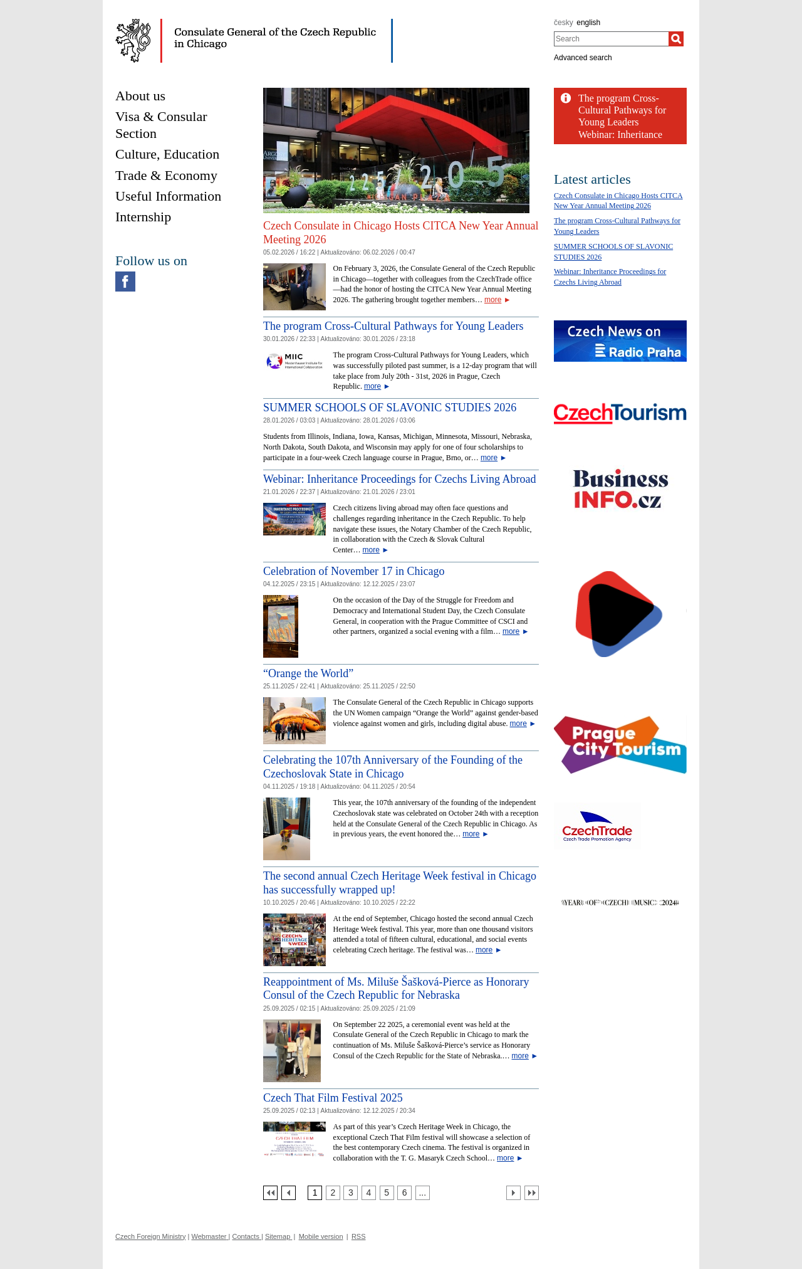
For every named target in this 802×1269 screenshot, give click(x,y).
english (588, 22)
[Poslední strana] (531, 1193)
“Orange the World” (308, 673)
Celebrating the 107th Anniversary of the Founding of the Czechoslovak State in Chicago (393, 767)
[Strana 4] (369, 1193)
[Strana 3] (350, 1193)
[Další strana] (513, 1193)
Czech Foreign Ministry (150, 1236)
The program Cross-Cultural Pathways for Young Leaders (393, 326)
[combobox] (611, 38)
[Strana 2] (333, 1193)
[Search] (676, 38)
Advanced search (583, 57)
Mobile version (321, 1236)
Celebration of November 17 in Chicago (353, 571)
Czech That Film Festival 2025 (333, 1098)
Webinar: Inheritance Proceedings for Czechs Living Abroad (399, 479)
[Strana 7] (422, 1193)
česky (563, 22)
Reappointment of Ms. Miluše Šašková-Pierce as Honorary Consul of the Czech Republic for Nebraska (396, 989)
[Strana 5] (387, 1193)
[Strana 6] (404, 1193)
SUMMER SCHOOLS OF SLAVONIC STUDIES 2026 (389, 407)
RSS (359, 1236)
